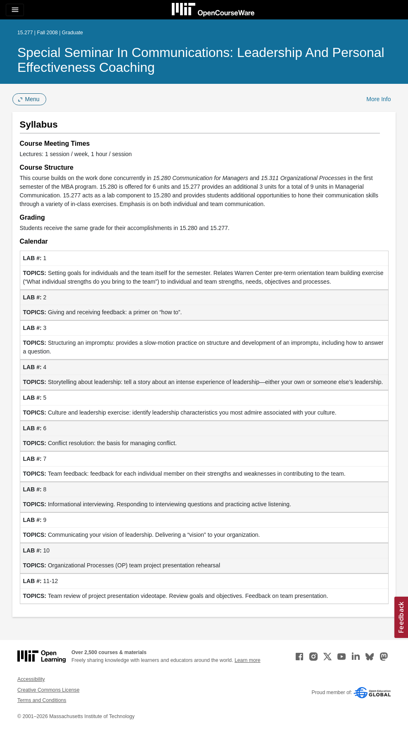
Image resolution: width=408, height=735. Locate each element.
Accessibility (31, 679)
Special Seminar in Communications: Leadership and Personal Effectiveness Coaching (200, 60)
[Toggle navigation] (15, 10)
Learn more (248, 660)
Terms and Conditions (41, 700)
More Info (378, 99)
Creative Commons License (48, 690)
